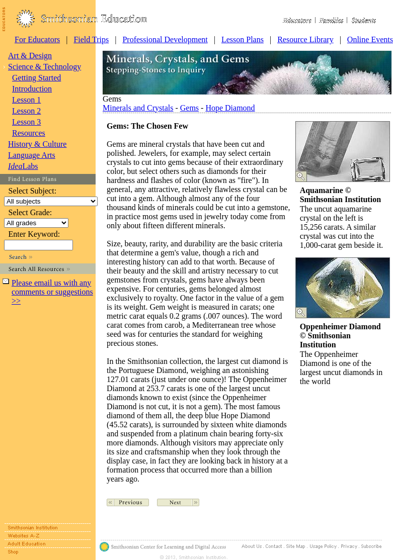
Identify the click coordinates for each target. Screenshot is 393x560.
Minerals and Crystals (138, 108)
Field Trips (91, 39)
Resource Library (305, 39)
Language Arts (31, 155)
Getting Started (36, 77)
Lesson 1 (26, 100)
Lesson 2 (26, 111)
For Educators (37, 39)
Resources (28, 133)
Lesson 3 (26, 122)
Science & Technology (44, 66)
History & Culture (37, 144)
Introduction (32, 88)
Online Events (370, 39)
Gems (189, 108)
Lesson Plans (242, 39)
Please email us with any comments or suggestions (52, 291)
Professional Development (164, 39)
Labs (23, 166)
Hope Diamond (230, 108)
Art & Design (30, 55)
